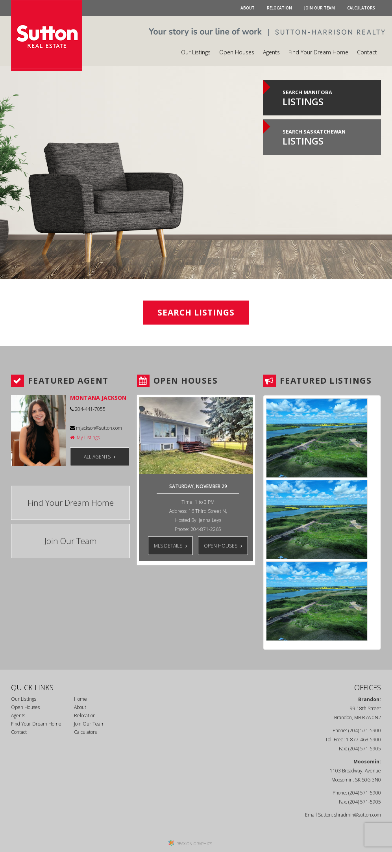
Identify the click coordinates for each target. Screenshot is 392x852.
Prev (149, 570)
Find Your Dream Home (318, 52)
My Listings (85, 437)
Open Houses (236, 52)
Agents (271, 52)
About (247, 8)
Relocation (279, 8)
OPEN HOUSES (223, 545)
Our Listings (196, 52)
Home (80, 699)
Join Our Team (319, 8)
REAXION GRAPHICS (194, 843)
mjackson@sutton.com (96, 428)
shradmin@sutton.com (357, 814)
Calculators (361, 8)
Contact (367, 52)
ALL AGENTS (99, 456)
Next (243, 570)
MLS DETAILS (170, 545)
